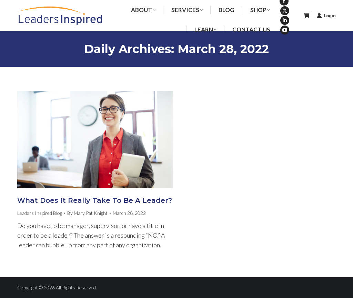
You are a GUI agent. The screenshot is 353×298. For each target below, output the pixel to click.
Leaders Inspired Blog (39, 213)
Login (326, 15)
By (87, 213)
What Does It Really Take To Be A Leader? (94, 200)
